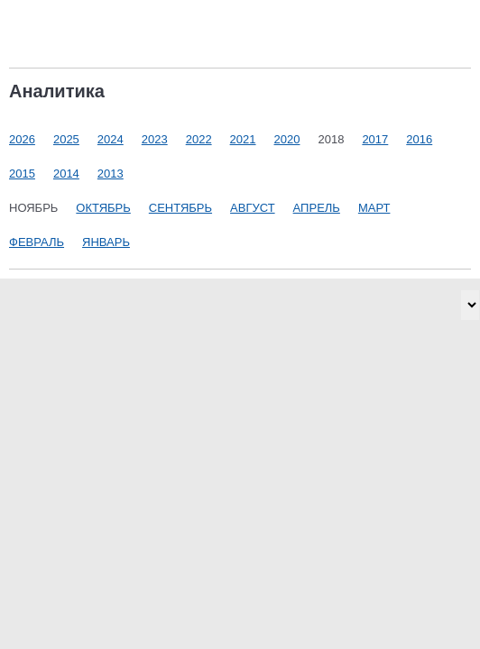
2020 (287, 139)
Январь (106, 242)
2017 (375, 139)
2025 (66, 139)
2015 (22, 173)
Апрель (316, 208)
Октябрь (103, 208)
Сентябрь (180, 208)
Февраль (36, 242)
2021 (243, 139)
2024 (110, 139)
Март (374, 208)
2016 (419, 139)
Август (252, 208)
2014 (66, 173)
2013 (110, 173)
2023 (155, 139)
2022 (199, 139)
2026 (22, 139)
